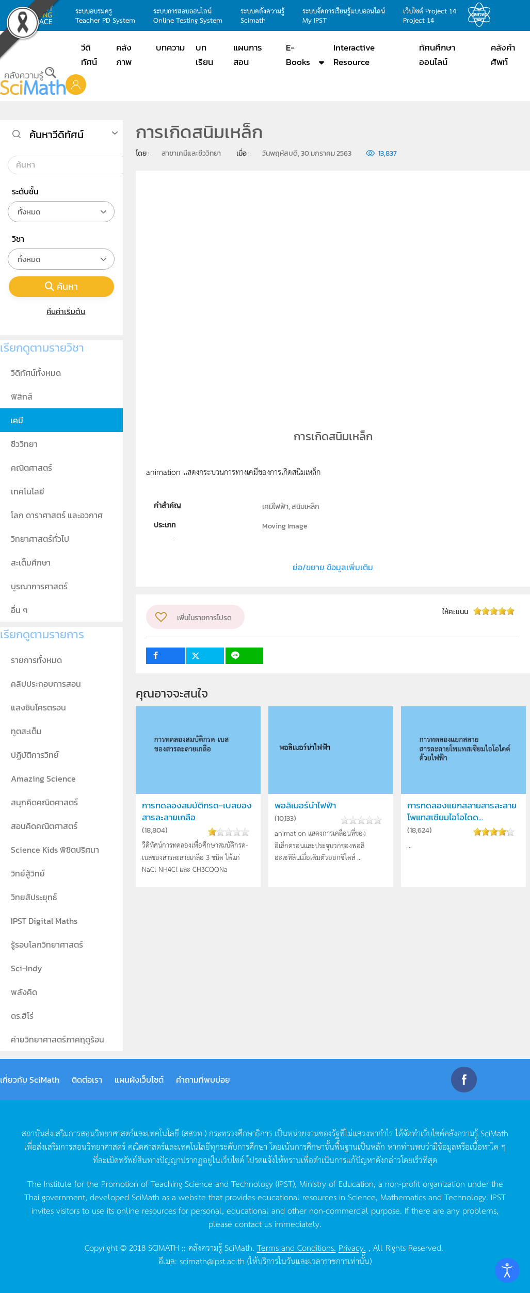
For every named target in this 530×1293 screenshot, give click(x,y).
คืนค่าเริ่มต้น (62, 311)
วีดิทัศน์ (89, 55)
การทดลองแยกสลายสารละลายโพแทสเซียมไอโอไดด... (462, 811)
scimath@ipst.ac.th (212, 1260)
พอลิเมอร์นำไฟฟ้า (305, 805)
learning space (39, 15)
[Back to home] (33, 81)
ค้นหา (61, 286)
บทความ (170, 47)
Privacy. (352, 1247)
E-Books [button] (298, 55)
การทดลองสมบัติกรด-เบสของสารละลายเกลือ (197, 811)
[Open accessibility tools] (507, 1270)
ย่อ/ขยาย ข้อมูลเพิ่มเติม (333, 567)
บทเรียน (204, 55)
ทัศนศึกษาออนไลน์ (437, 55)
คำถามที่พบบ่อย (203, 1079)
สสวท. (482, 15)
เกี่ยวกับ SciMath (29, 1079)
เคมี (16, 420)
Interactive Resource (354, 55)
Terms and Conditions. (296, 1247)
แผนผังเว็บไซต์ (139, 1079)
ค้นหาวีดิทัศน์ (56, 134)
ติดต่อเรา (87, 1079)
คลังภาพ (124, 55)
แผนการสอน (247, 55)
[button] (76, 84)
